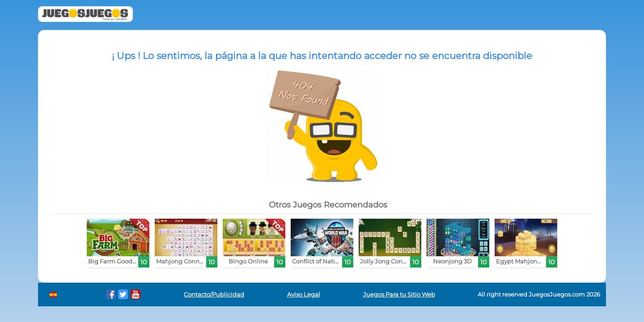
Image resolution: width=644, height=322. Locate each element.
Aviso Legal (303, 294)
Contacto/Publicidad (214, 294)
